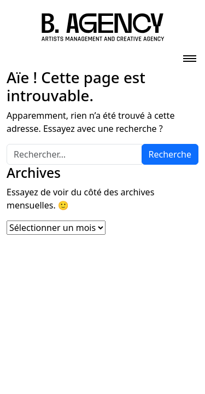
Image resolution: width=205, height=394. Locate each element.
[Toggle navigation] (189, 55)
